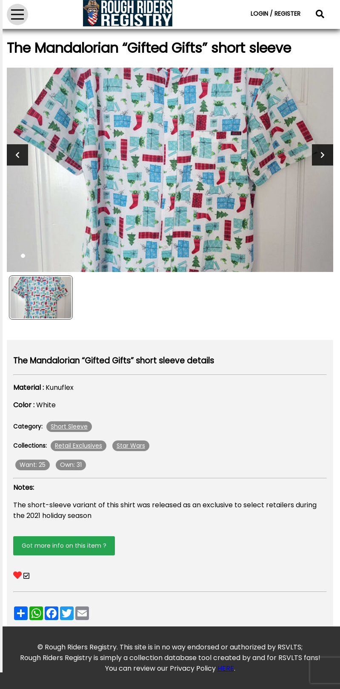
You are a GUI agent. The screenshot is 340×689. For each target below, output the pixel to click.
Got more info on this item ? (64, 545)
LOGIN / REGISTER (275, 13)
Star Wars (131, 445)
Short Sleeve (69, 426)
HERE (225, 668)
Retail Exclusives (78, 445)
